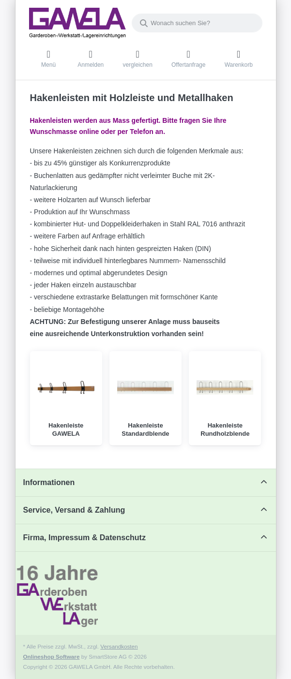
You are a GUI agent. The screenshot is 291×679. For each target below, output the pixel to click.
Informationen (49, 482)
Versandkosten (119, 646)
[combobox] (197, 23)
